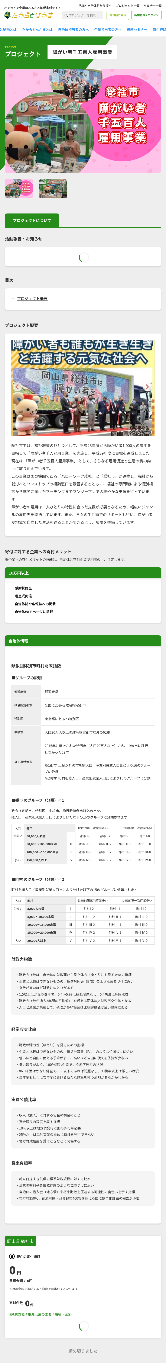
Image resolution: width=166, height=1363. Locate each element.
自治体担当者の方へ (73, 29)
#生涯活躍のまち (39, 1314)
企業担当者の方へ (107, 29)
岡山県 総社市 (20, 1241)
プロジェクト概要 (32, 298)
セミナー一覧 (153, 5)
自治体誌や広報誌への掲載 (35, 603)
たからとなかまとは (37, 29)
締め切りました (82, 1351)
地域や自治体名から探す (95, 5)
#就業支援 (17, 1314)
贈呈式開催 (23, 595)
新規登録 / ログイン (146, 15)
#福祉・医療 (62, 1314)
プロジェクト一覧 (128, 5)
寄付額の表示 (118, 15)
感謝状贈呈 (23, 588)
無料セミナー (137, 29)
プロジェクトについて (32, 220)
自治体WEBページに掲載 (34, 611)
